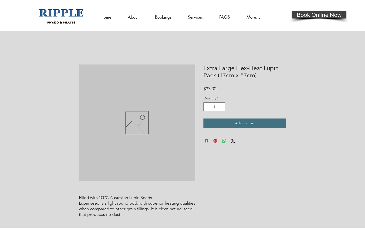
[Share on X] (233, 141)
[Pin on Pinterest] (215, 141)
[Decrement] (207, 107)
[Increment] (221, 107)
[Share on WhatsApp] (224, 141)
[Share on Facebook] (206, 141)
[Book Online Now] (319, 14)
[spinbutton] (214, 107)
